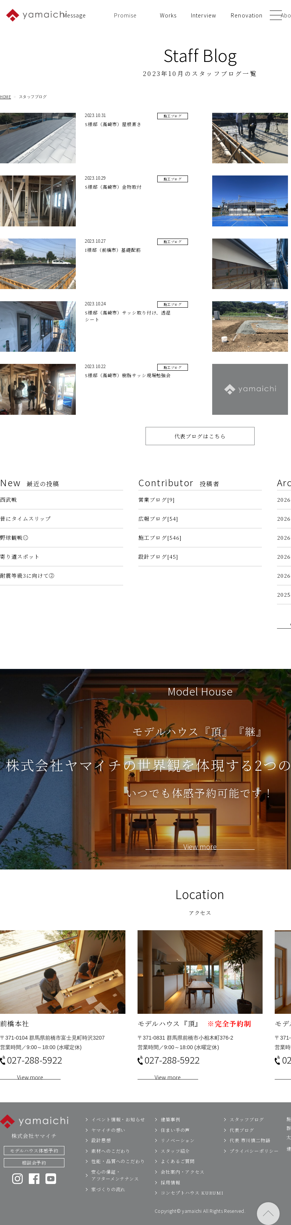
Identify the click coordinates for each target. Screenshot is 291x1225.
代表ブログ (242, 1143)
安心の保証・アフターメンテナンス (115, 1188)
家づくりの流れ (108, 1202)
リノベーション (178, 1154)
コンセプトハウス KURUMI (192, 1206)
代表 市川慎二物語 (250, 1154)
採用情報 (170, 1195)
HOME (5, 97)
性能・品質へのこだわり (118, 1174)
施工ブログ (172, 116)
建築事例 (170, 1133)
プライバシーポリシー (254, 1164)
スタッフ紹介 (175, 1164)
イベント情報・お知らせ (118, 1133)
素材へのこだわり (110, 1164)
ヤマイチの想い (108, 1143)
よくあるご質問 (178, 1174)
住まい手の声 (175, 1143)
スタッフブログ (247, 1133)
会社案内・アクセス (183, 1185)
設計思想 (101, 1154)
